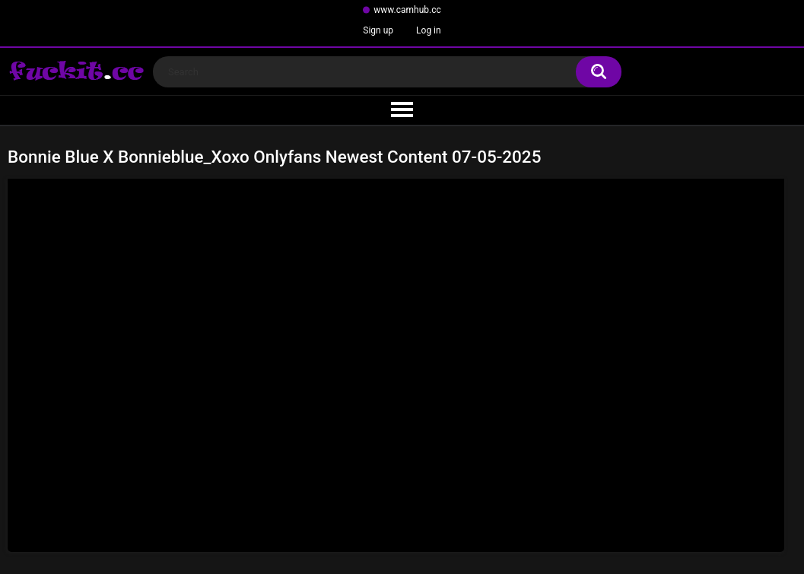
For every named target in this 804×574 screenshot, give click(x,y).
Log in (428, 30)
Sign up (378, 30)
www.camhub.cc (407, 10)
